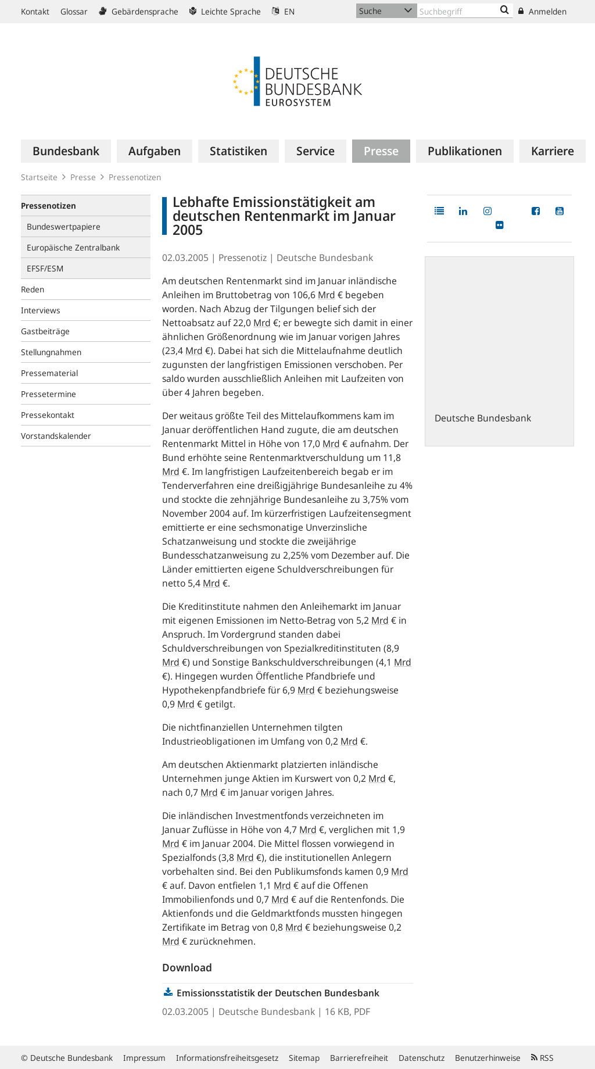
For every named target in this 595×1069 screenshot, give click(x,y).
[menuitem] (66, 151)
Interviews (40, 310)
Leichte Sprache (225, 11)
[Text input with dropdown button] (465, 10)
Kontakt (35, 11)
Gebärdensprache (138, 11)
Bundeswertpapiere (64, 226)
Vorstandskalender (56, 435)
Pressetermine (48, 393)
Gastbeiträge (45, 331)
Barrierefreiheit (359, 1057)
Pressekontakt (47, 414)
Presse (83, 177)
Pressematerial (49, 372)
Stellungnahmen (51, 351)
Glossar (74, 11)
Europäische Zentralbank (73, 247)
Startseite (39, 177)
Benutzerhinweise (488, 1057)
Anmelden (542, 11)
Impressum (144, 1057)
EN (283, 11)
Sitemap (304, 1057)
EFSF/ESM (45, 268)
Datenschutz (422, 1057)
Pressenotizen (135, 177)
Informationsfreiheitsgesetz (227, 1057)
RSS (542, 1057)
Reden (32, 289)
